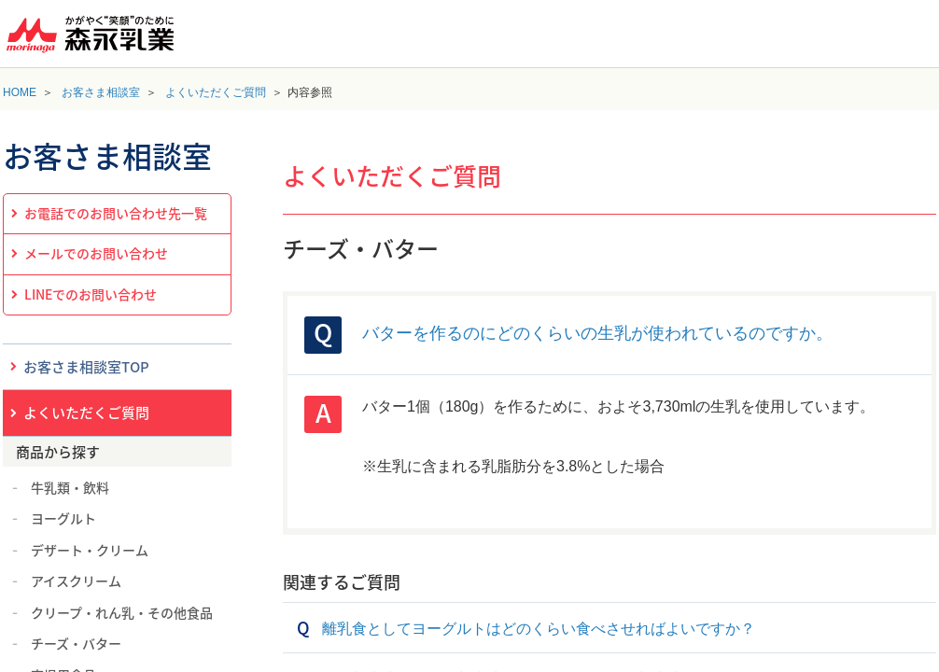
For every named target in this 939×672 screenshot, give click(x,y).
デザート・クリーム (89, 549)
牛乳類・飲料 (70, 487)
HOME (19, 92)
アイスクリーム (76, 580)
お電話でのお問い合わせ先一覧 (115, 212)
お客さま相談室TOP (86, 367)
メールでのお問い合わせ (96, 253)
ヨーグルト (63, 518)
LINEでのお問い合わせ (90, 294)
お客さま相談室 (101, 92)
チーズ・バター (76, 643)
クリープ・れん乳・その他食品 (122, 612)
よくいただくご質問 (215, 92)
